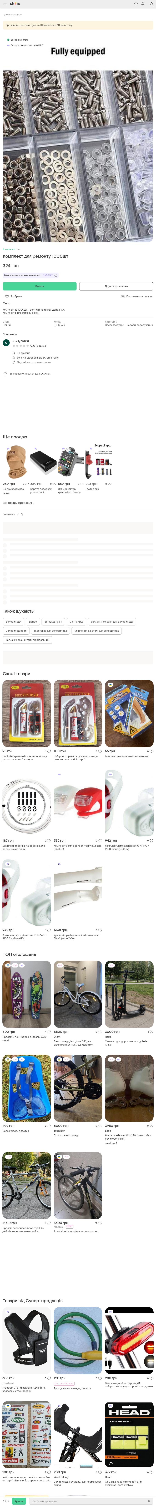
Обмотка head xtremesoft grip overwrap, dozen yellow (123, 1377)
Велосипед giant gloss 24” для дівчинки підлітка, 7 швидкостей (73, 990)
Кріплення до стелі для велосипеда (96, 577)
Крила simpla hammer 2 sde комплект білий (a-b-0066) (77, 883)
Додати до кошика (116, 286)
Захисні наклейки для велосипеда (112, 568)
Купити (39, 286)
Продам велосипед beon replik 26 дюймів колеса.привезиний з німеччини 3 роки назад (23, 1176)
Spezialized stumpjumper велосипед (76, 1178)
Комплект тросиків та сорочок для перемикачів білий (23, 794)
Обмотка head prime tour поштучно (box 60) (75, 1470)
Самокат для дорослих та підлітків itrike (126, 990)
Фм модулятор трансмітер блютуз (69, 437)
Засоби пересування (140, 325)
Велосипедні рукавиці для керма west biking (77, 1377)
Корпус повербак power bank (41, 437)
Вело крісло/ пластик (15, 1077)
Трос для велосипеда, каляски (72, 1282)
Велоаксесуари (14, 14)
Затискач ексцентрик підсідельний (27, 586)
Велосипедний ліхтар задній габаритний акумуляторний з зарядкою (129, 1278)
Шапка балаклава (13, 435)
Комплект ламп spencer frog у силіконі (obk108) (78, 794)
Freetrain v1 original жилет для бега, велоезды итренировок (24, 1283)
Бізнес (33, 568)
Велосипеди (13, 568)
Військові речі (53, 568)
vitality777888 (20, 341)
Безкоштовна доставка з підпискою (30, 275)
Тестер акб (92, 435)
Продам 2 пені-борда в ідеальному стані (24, 985)
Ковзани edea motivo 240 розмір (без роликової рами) (128, 1084)
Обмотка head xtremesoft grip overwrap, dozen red (20, 1470)
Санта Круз (76, 568)
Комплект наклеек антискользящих (126, 703)
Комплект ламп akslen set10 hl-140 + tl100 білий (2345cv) (127, 794)
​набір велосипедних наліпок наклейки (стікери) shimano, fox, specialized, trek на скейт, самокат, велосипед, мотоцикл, (26, 1372)
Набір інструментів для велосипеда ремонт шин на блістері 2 (76, 704)
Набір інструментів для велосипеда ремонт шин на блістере (24, 704)
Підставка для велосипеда (50, 577)
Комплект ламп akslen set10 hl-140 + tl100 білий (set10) (24, 883)
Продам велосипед (66, 1082)
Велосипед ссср (16, 577)
